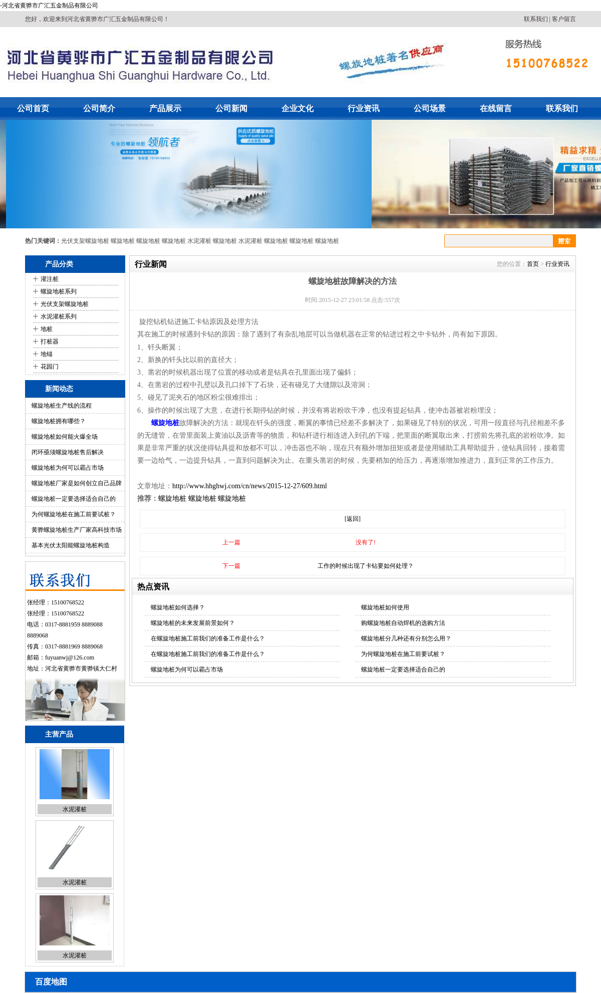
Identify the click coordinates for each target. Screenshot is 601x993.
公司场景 (430, 108)
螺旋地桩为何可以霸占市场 (68, 467)
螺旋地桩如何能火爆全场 (65, 436)
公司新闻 (231, 108)
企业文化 (297, 108)
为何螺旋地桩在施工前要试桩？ (74, 514)
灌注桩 (50, 278)
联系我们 (536, 19)
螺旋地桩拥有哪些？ (59, 421)
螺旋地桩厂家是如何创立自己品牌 (77, 483)
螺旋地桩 (123, 240)
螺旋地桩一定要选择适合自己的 (74, 498)
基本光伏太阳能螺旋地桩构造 (71, 545)
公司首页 (33, 108)
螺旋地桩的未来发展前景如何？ (193, 622)
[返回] (353, 518)
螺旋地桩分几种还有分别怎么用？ (406, 638)
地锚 (47, 354)
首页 (533, 263)
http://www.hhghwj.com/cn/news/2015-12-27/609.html (249, 486)
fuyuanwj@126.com (69, 657)
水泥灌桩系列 (59, 316)
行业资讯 (364, 108)
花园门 (50, 366)
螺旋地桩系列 (59, 291)
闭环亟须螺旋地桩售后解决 (68, 452)
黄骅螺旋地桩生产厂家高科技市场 (77, 529)
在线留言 (496, 108)
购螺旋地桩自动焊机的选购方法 (403, 622)
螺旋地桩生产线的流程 (62, 405)
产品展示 (165, 108)
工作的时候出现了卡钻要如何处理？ (366, 565)
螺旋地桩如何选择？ (178, 607)
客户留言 (564, 19)
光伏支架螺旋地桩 (85, 240)
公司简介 (99, 108)
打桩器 (50, 341)
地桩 (47, 329)
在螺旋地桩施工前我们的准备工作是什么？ (208, 638)
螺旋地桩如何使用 (385, 607)
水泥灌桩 (199, 240)
